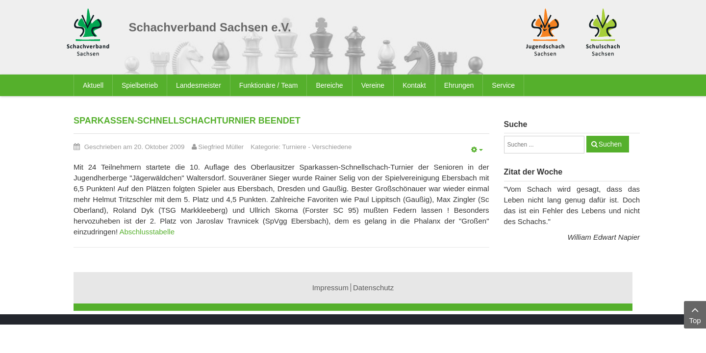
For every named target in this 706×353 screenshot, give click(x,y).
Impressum (330, 287)
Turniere (294, 147)
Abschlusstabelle (147, 231)
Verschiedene (332, 147)
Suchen (610, 144)
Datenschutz (373, 287)
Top (695, 314)
